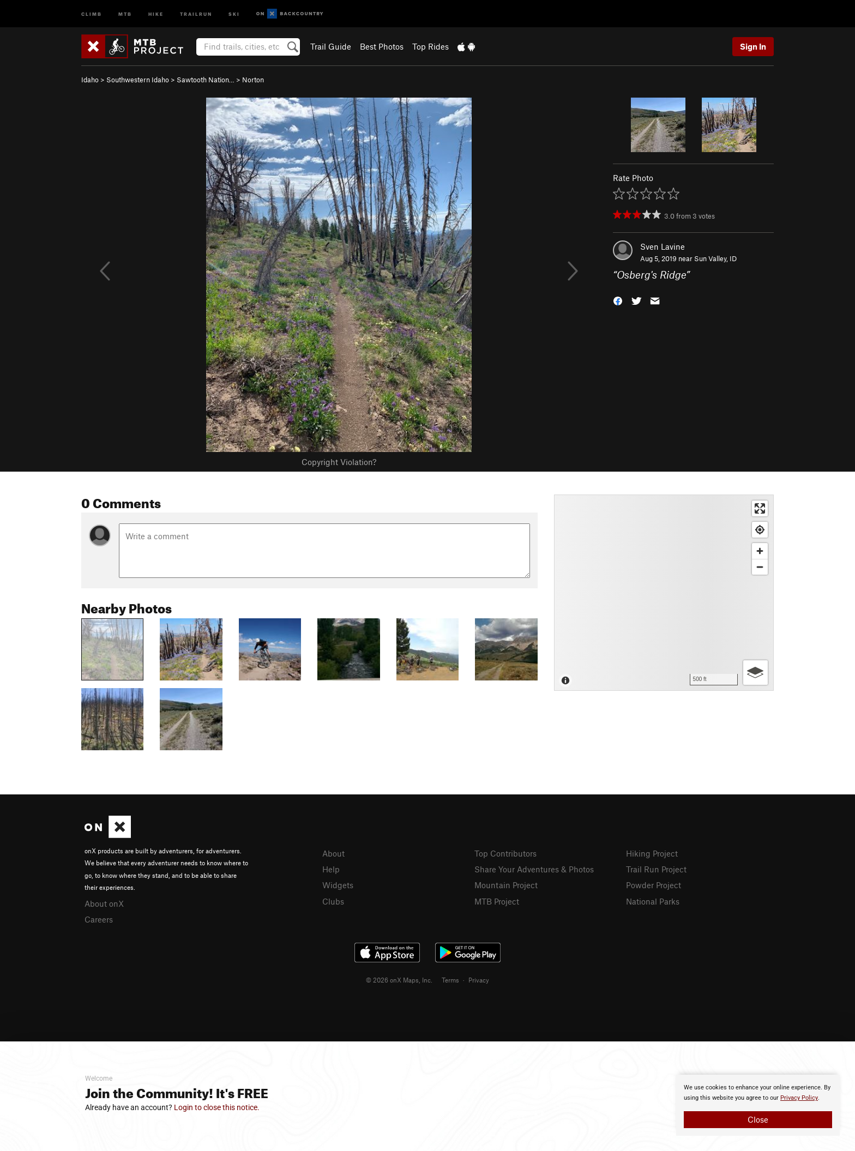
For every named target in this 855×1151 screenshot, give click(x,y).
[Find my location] (760, 530)
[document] (758, 1105)
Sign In (753, 46)
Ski (234, 13)
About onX (104, 903)
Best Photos (382, 46)
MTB (125, 13)
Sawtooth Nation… (205, 79)
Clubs (333, 901)
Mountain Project (506, 885)
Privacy (478, 980)
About (333, 853)
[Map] (664, 592)
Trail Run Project (656, 869)
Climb (91, 13)
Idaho (90, 79)
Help (331, 869)
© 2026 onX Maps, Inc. (399, 980)
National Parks (652, 901)
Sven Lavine (662, 246)
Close (758, 1119)
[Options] (755, 672)
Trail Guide (330, 46)
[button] (618, 300)
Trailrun (196, 13)
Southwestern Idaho (137, 79)
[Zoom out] (760, 567)
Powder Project (653, 885)
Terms (450, 980)
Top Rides (430, 46)
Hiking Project (652, 853)
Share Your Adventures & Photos (534, 869)
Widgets (337, 885)
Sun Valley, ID (715, 258)
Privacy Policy (799, 1097)
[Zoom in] (760, 551)
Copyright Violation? (339, 462)
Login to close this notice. (217, 1107)
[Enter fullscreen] (760, 508)
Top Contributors (505, 853)
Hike (156, 13)
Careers (99, 919)
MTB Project (496, 901)
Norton (253, 79)
